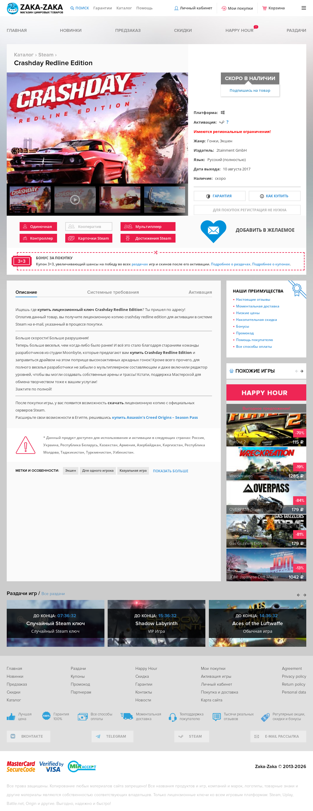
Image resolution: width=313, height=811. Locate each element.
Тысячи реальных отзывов (239, 716)
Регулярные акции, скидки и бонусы (289, 716)
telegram (116, 736)
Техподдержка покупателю (192, 716)
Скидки (183, 30)
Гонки (212, 140)
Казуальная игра (133, 470)
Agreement (292, 668)
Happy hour (239, 30)
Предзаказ (128, 30)
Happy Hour (146, 668)
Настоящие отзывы (253, 299)
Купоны (78, 676)
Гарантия (222, 195)
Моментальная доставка (257, 306)
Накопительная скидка (256, 319)
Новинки (71, 30)
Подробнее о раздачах (230, 264)
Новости (143, 700)
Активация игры (216, 676)
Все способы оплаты (254, 346)
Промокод (245, 333)
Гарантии (102, 8)
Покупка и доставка (219, 692)
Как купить (277, 195)
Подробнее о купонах (271, 264)
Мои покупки (240, 8)
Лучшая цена (25, 716)
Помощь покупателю (254, 339)
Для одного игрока (97, 470)
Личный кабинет (196, 8)
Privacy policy (294, 676)
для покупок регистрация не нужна (249, 209)
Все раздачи (53, 593)
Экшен (226, 140)
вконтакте (32, 736)
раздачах (140, 264)
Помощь (144, 8)
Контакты (143, 692)
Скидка (142, 676)
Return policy (293, 684)
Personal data (294, 692)
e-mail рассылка (282, 736)
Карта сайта (211, 700)
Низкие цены (248, 312)
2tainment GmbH (231, 150)
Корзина (277, 8)
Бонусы (242, 326)
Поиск (82, 8)
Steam (46, 54)
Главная (17, 30)
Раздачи (296, 30)
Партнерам (81, 692)
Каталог (124, 8)
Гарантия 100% (61, 716)
